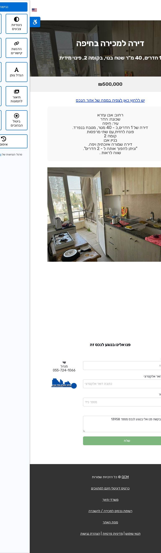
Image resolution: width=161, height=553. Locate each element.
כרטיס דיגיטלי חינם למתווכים (80, 488)
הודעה (137, 413)
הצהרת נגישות (60, 534)
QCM (95, 477)
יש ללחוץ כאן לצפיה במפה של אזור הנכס (80, 100)
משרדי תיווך (81, 500)
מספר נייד (135, 395)
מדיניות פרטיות (83, 534)
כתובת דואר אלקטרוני (127, 376)
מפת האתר (80, 522)
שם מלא (136, 358)
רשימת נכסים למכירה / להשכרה (81, 511)
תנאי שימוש (103, 534)
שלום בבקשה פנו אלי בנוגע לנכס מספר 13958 (97, 424)
